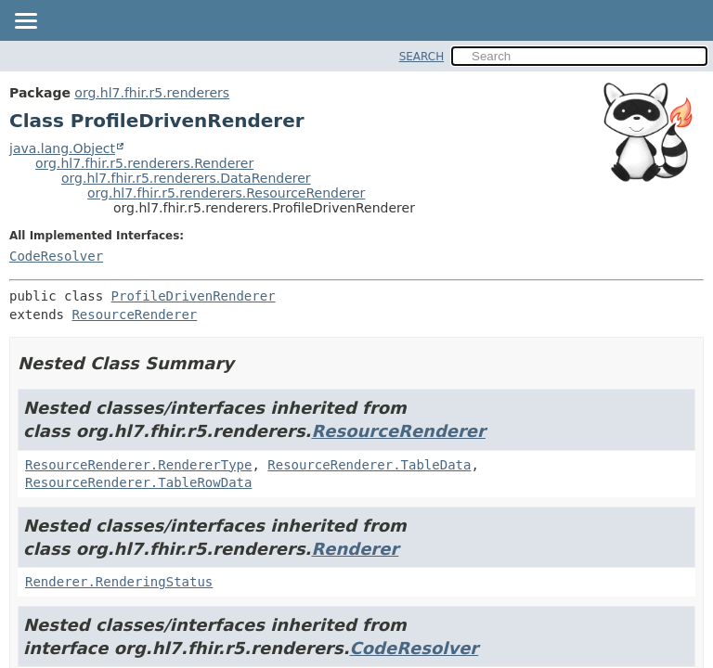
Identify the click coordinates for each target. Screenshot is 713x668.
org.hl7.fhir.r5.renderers (151, 92)
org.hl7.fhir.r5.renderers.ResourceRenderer (226, 193)
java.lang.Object (62, 148)
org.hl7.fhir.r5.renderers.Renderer (144, 163)
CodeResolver (56, 256)
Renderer (354, 549)
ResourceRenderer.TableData (369, 464)
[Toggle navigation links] (25, 22)
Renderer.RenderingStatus (119, 581)
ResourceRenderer (134, 314)
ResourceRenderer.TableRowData (138, 482)
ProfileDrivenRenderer (193, 296)
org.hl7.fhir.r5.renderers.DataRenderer (186, 178)
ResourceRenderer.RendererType (138, 464)
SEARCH (422, 56)
